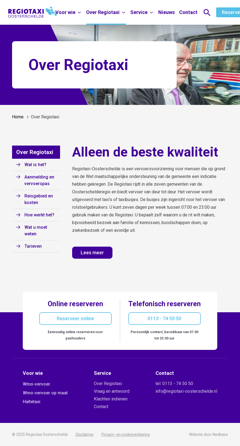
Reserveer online (75, 318)
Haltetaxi (31, 401)
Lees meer (92, 252)
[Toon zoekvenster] (207, 12)
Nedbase (220, 434)
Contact (188, 12)
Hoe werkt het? (39, 215)
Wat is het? (35, 164)
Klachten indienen (111, 399)
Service (139, 12)
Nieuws (166, 12)
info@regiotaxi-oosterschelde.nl (186, 391)
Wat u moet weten (35, 230)
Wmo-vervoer (36, 384)
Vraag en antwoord (111, 391)
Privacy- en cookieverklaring (125, 434)
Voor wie (65, 12)
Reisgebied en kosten (38, 199)
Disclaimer (85, 434)
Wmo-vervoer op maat (45, 392)
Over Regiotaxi (103, 12)
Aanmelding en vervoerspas (39, 180)
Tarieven (33, 246)
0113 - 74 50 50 (164, 318)
